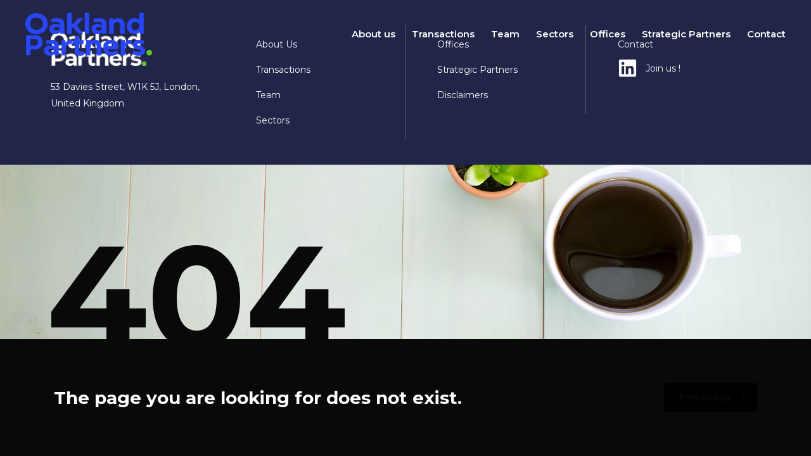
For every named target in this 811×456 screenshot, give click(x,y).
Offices (607, 34)
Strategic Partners (686, 34)
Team (505, 34)
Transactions (443, 34)
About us (373, 34)
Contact (766, 34)
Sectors (554, 34)
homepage (712, 397)
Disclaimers (462, 95)
